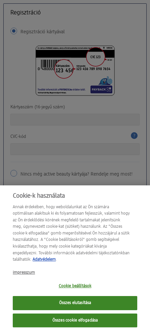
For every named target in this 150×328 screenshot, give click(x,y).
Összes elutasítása (75, 305)
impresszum (24, 275)
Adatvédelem (44, 262)
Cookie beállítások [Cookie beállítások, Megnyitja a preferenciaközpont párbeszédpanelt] (75, 288)
